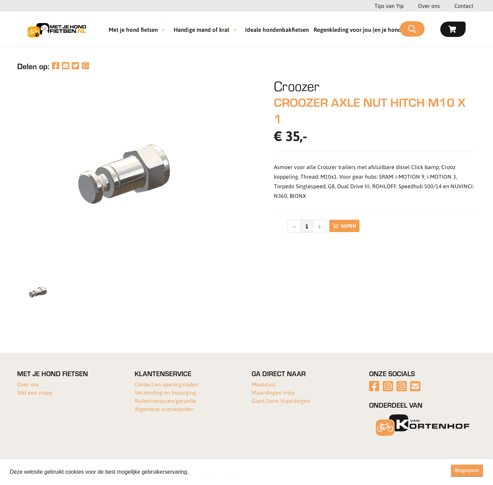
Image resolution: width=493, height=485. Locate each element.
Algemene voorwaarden (164, 408)
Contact (463, 5)
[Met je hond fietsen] (59, 29)
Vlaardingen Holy (273, 392)
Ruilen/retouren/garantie (165, 400)
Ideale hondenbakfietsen (277, 29)
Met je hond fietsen (133, 29)
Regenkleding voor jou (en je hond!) (359, 29)
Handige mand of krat (201, 29)
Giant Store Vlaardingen (281, 400)
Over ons (429, 5)
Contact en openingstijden (166, 384)
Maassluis (264, 384)
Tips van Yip (389, 5)
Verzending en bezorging (165, 392)
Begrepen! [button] (467, 470)
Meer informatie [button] (210, 472)
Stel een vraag (34, 392)
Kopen (344, 225)
